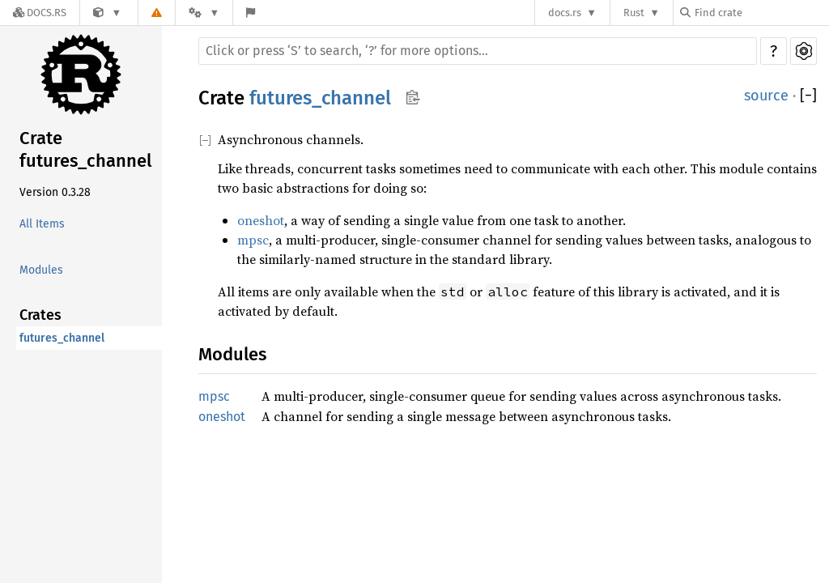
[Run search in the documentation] (477, 51)
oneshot (260, 220)
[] (808, 95)
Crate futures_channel (85, 149)
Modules (41, 270)
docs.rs (564, 12)
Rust (633, 12)
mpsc (253, 240)
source (766, 95)
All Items (42, 224)
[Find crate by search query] (761, 12)
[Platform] (204, 12)
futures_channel (61, 338)
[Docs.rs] (39, 12)
